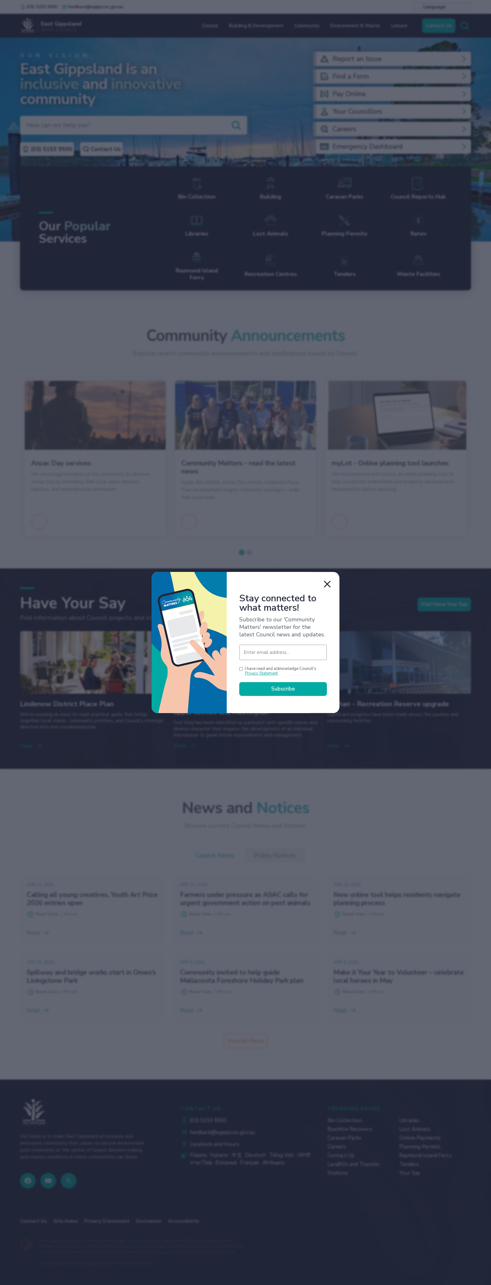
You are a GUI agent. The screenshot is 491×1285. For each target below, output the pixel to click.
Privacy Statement (261, 674)
